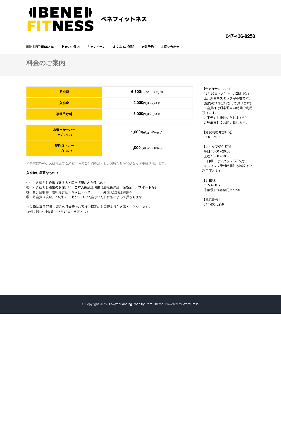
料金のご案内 (71, 46)
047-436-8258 (240, 36)
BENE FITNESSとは (40, 46)
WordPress (191, 304)
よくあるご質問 (123, 46)
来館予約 (148, 46)
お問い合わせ (170, 46)
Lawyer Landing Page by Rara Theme (136, 304)
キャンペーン (96, 46)
